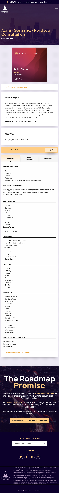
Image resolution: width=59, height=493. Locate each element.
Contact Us (37, 491)
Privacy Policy (22, 491)
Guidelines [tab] (48, 159)
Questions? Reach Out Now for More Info (29, 421)
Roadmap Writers (5, 9)
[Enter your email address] (29, 444)
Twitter (21, 457)
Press (30, 491)
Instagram (38, 457)
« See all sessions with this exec (15, 87)
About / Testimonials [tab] (29, 158)
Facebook (26, 457)
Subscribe (44, 443)
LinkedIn (32, 457)
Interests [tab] (10, 159)
